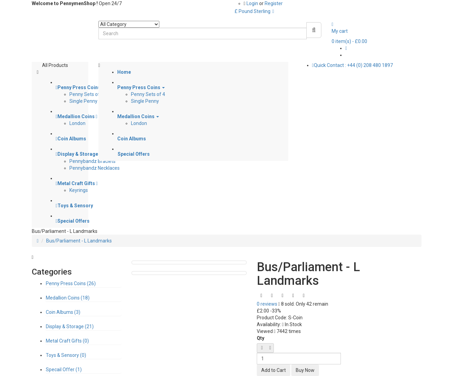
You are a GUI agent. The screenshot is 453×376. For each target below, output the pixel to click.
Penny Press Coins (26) (71, 283)
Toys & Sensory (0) (66, 355)
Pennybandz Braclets (92, 161)
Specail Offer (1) (64, 369)
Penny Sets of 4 (86, 94)
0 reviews (267, 304)
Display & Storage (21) (70, 326)
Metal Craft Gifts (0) (67, 341)
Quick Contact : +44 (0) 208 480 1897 (352, 65)
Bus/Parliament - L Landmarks (79, 240)
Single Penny (83, 101)
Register (274, 3)
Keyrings (78, 190)
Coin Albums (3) (63, 312)
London (77, 123)
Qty (260, 338)
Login (253, 3)
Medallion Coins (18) (68, 298)
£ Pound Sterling (254, 11)
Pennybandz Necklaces (94, 168)
